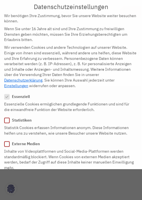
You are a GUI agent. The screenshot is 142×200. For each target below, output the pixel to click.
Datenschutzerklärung (23, 76)
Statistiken (19, 117)
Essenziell (18, 93)
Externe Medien (23, 140)
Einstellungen (16, 82)
